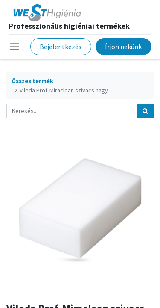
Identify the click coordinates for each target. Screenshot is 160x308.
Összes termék (32, 81)
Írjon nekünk (123, 46)
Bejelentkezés (60, 46)
